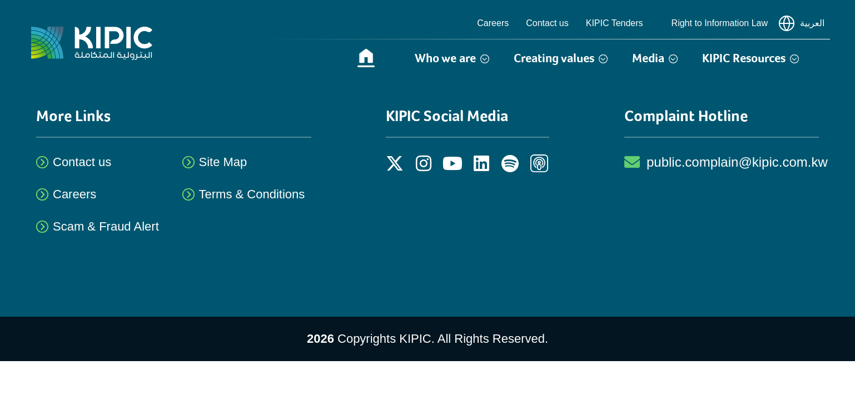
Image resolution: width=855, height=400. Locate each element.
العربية (801, 23)
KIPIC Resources (750, 58)
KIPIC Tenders (620, 23)
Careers (493, 23)
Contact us (547, 23)
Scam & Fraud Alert (106, 226)
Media (655, 58)
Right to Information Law (720, 23)
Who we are (452, 58)
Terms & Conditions (252, 194)
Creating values (561, 58)
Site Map (223, 162)
